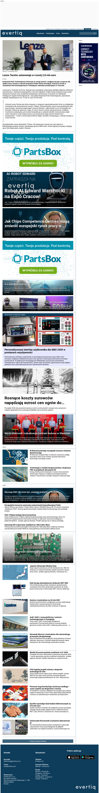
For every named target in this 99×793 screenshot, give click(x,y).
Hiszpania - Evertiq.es (42, 773)
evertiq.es (65, 29)
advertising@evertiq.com (12, 761)
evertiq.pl (87, 29)
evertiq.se (95, 29)
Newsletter (65, 33)
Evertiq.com (39, 761)
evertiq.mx (80, 29)
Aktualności (40, 33)
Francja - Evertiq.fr (41, 779)
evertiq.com (49, 29)
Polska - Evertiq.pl (41, 775)
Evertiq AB (12, 33)
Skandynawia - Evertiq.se (43, 777)
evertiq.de (58, 29)
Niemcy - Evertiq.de (41, 771)
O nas (58, 33)
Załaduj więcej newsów (38, 741)
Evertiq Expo (50, 33)
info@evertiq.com (10, 766)
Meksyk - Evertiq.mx (42, 766)
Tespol (23, 315)
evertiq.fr (72, 29)
